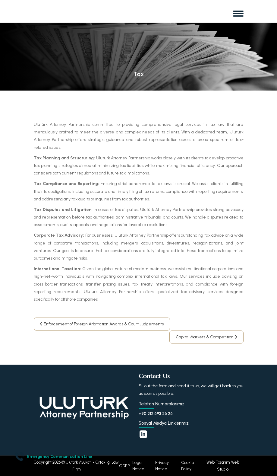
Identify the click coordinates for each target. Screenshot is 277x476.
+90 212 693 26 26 (156, 413)
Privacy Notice (162, 465)
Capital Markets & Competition (206, 337)
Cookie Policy (187, 465)
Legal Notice (138, 465)
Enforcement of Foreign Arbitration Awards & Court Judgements (102, 324)
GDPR (124, 465)
